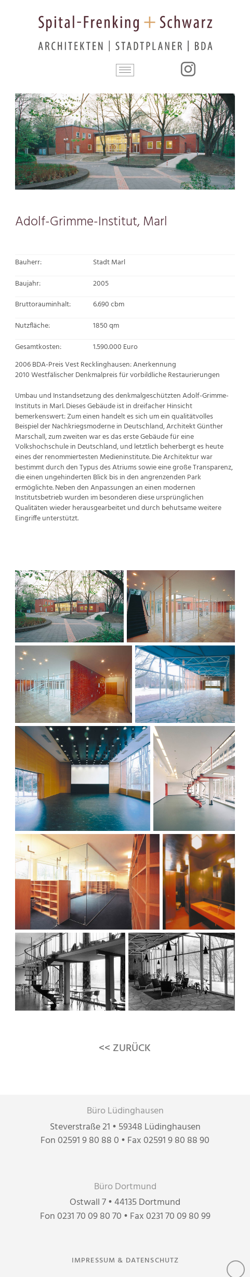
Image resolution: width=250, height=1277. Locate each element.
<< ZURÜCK (125, 1048)
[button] (125, 70)
